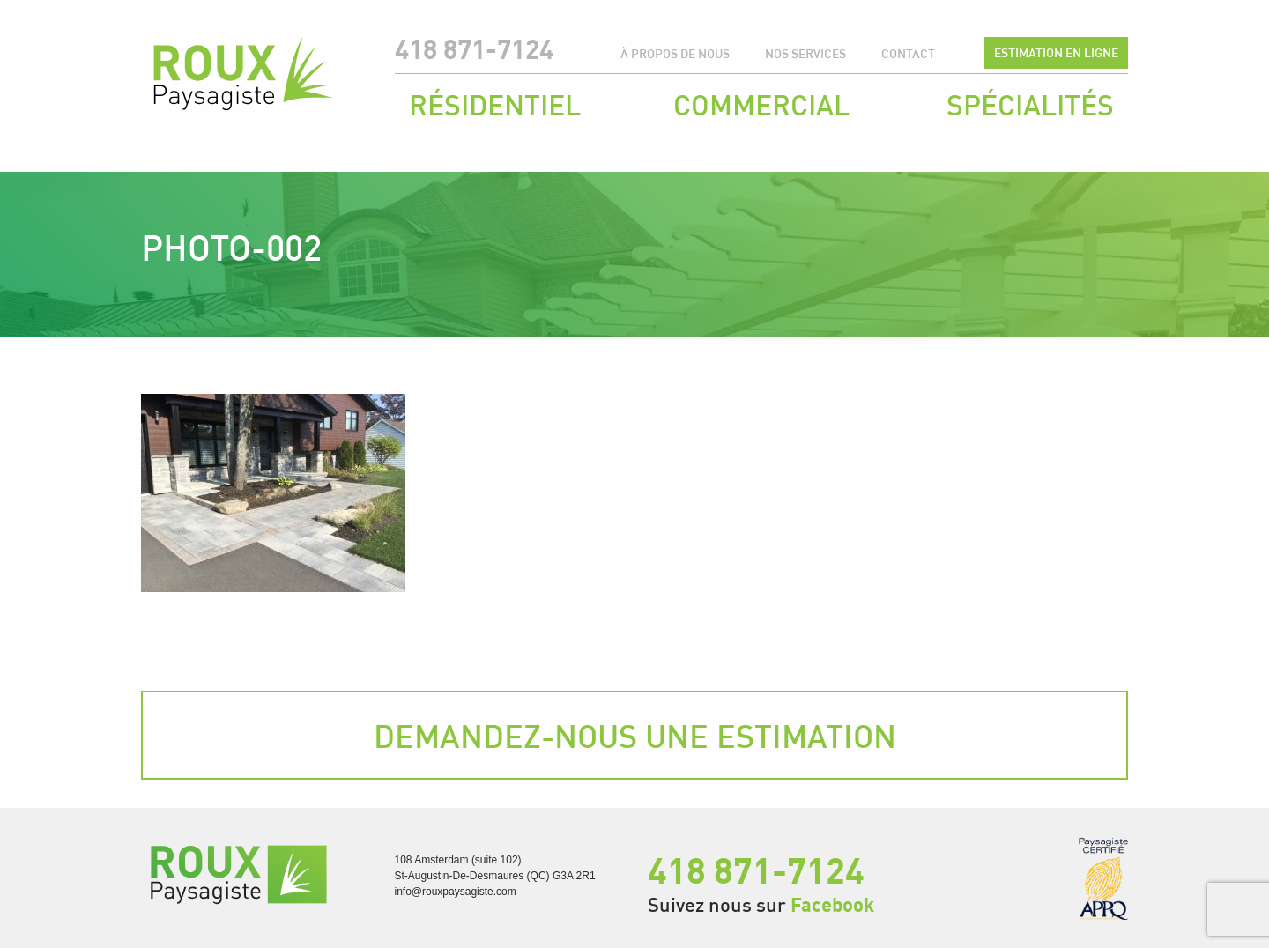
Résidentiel (495, 104)
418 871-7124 (474, 49)
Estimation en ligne (1056, 52)
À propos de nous (675, 53)
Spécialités (1030, 104)
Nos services (805, 53)
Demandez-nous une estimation (635, 735)
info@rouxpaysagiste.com (455, 891)
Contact (908, 53)
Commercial (761, 104)
